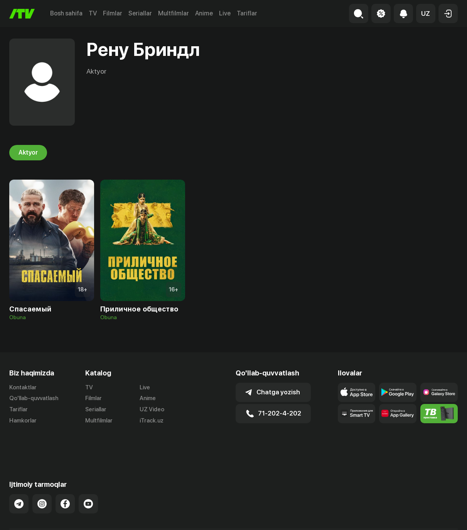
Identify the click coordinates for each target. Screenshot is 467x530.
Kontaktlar (23, 387)
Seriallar (140, 13)
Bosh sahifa (66, 13)
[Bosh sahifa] (22, 13)
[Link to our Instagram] (42, 476)
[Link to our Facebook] (65, 476)
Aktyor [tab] (28, 152)
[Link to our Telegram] (19, 476)
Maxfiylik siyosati (435, 516)
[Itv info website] (439, 413)
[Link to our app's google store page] (397, 392)
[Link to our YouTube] (88, 476)
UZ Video (152, 409)
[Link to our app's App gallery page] (397, 413)
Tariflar (247, 13)
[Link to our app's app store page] (356, 392)
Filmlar (112, 13)
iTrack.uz (152, 420)
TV (93, 13)
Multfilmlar (173, 13)
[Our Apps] (356, 413)
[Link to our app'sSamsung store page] (439, 392)
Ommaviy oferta (383, 516)
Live (225, 13)
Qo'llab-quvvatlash (33, 398)
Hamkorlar (23, 420)
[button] (425, 13)
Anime (204, 13)
